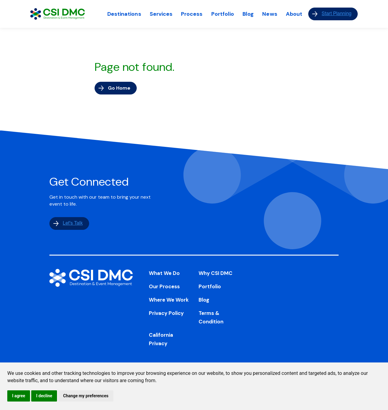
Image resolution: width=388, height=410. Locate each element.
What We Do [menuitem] (164, 273)
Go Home (119, 88)
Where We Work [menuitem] (169, 299)
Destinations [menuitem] (124, 14)
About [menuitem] (294, 14)
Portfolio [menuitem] (222, 14)
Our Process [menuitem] (164, 286)
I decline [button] (44, 395)
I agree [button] (18, 395)
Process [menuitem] (191, 14)
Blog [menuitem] (248, 14)
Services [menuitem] (161, 14)
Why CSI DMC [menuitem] (215, 273)
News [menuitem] (269, 14)
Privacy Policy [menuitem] (166, 313)
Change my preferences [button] (85, 395)
